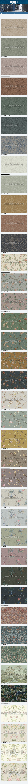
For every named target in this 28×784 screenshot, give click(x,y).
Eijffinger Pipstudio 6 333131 (14, 420)
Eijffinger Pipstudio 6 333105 (14, 126)
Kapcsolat (7, 13)
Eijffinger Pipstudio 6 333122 (14, 302)
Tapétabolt (4, 13)
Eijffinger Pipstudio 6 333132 (14, 439)
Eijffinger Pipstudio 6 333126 (14, 380)
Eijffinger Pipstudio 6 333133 (14, 459)
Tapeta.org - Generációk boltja (14, 2)
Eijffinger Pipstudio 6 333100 (14, 28)
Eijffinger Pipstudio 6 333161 (14, 694)
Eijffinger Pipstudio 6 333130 (14, 400)
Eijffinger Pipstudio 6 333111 (14, 185)
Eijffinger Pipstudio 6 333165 (14, 772)
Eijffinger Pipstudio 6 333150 (14, 616)
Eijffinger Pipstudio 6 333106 (14, 145)
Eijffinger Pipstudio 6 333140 (14, 498)
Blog (14, 13)
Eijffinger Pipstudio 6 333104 (14, 106)
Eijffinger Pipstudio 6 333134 (14, 478)
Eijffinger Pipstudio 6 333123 (14, 322)
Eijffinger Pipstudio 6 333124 (14, 341)
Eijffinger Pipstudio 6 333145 (14, 596)
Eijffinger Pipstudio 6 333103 (14, 87)
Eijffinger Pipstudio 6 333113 (14, 224)
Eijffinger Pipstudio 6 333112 (14, 204)
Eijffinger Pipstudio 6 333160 (14, 674)
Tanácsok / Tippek (11, 13)
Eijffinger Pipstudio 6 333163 (14, 733)
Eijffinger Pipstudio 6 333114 (14, 243)
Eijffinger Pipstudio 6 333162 (14, 714)
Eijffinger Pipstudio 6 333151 (14, 635)
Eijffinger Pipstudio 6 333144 (14, 576)
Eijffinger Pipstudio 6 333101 (14, 47)
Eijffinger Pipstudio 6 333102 (14, 67)
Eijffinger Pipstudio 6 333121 (14, 282)
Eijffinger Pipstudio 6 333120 (14, 263)
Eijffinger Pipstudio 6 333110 (14, 165)
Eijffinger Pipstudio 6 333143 (14, 557)
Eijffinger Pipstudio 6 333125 (14, 361)
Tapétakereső (17, 13)
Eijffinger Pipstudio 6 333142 (14, 537)
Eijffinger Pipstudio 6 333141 (14, 518)
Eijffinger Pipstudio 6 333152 (14, 655)
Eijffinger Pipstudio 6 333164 (14, 753)
